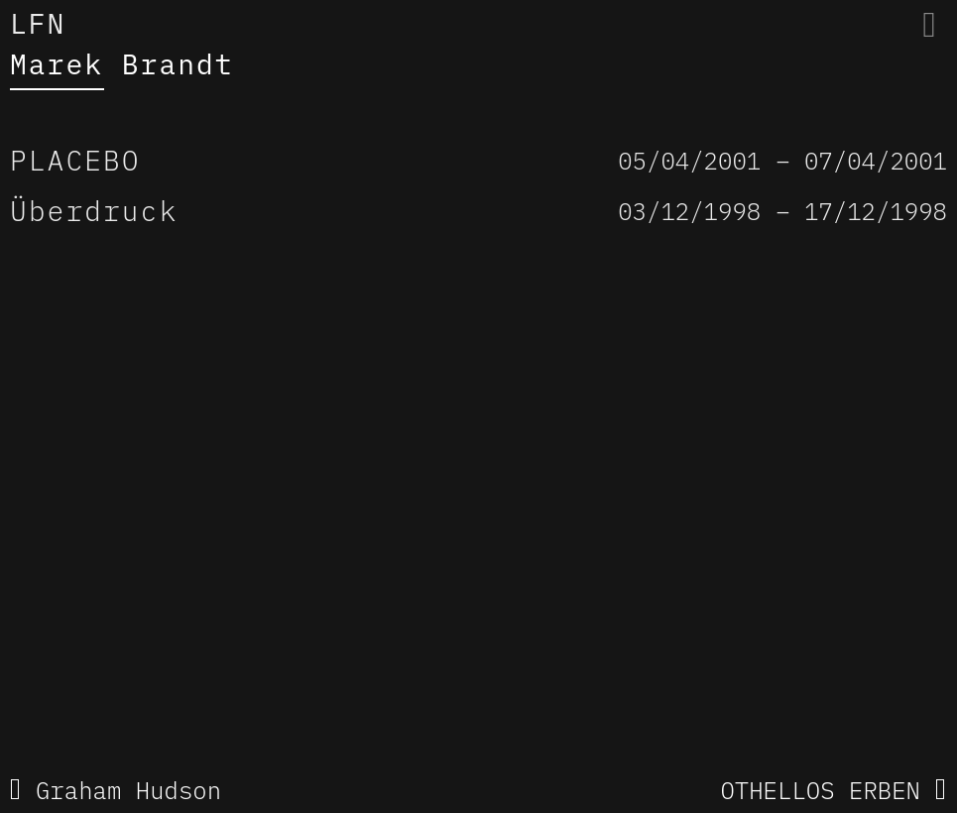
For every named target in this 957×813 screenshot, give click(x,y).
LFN (37, 23)
